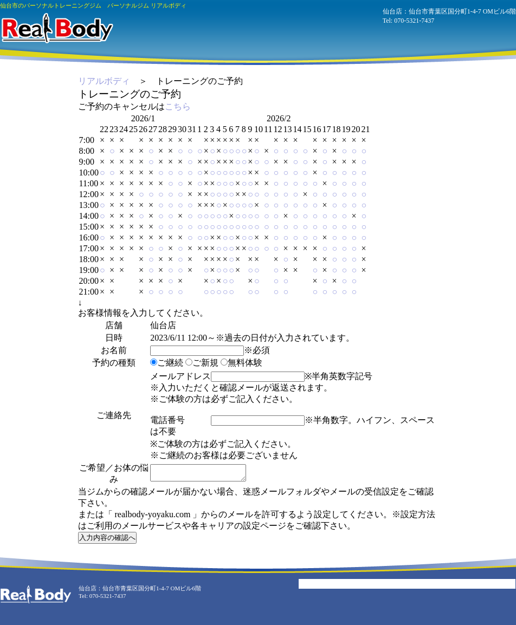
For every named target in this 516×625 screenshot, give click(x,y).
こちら (178, 106)
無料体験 (241, 362)
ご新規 (201, 362)
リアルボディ (104, 81)
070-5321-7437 (414, 20)
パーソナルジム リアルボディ (56, 28)
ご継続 (166, 362)
